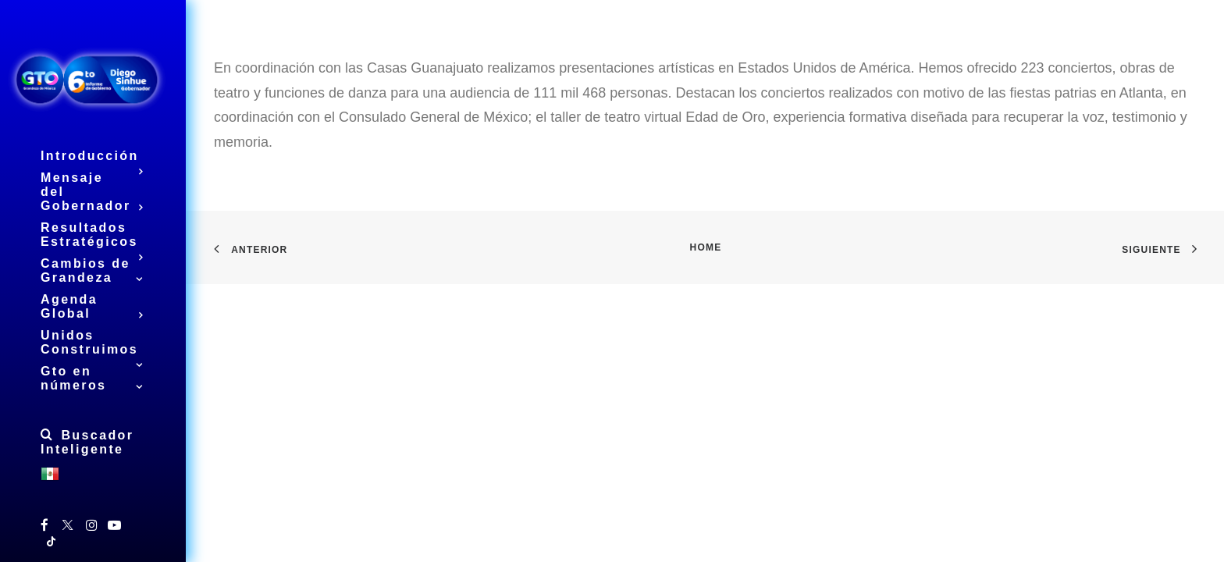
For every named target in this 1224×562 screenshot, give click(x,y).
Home (706, 247)
